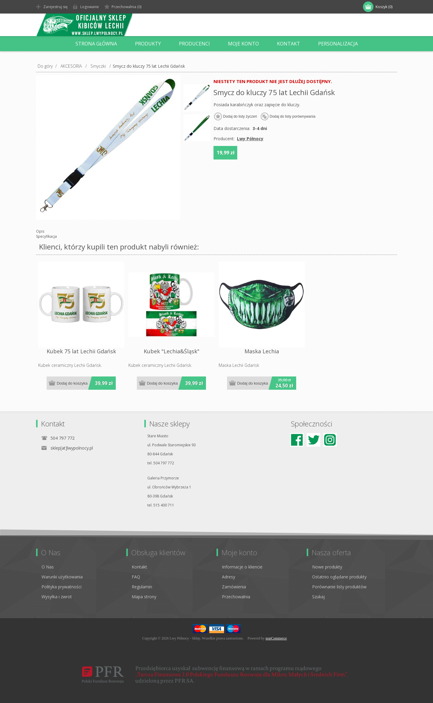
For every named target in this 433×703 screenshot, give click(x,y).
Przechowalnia (236, 596)
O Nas (47, 567)
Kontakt (139, 567)
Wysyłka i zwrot (56, 596)
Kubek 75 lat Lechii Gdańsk (81, 351)
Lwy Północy (250, 138)
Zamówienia (234, 587)
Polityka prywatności (61, 587)
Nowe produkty (327, 567)
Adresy (228, 577)
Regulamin (142, 587)
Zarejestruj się (55, 6)
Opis (40, 231)
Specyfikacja (46, 236)
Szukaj (318, 596)
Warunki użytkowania (62, 577)
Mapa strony (144, 596)
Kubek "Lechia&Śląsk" (171, 351)
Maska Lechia (261, 351)
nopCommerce (276, 638)
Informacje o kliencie (242, 567)
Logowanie (89, 6)
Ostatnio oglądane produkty (339, 577)
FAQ (136, 577)
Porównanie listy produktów (339, 587)
